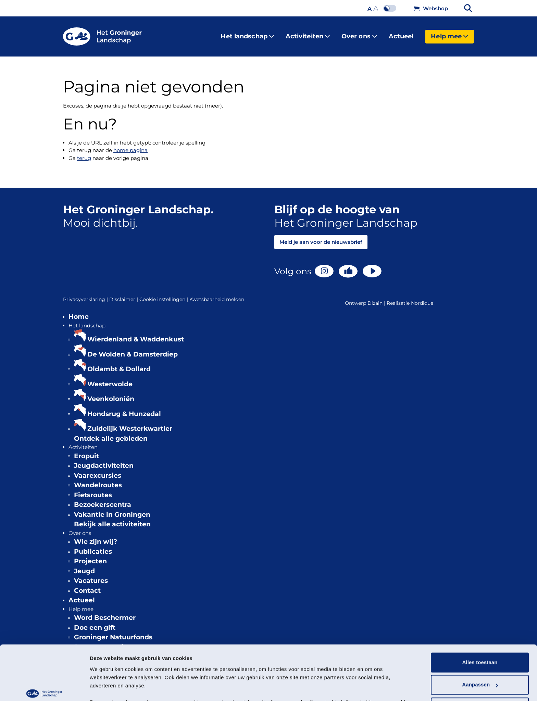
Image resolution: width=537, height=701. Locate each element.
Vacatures (91, 575)
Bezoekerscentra (102, 499)
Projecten (90, 556)
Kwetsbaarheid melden (216, 294)
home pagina (130, 144)
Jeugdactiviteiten (104, 460)
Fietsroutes (93, 489)
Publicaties (93, 546)
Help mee (449, 33)
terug (84, 152)
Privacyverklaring (86, 294)
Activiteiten (308, 33)
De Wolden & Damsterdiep (132, 349)
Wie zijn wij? (95, 536)
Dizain (375, 298)
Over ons (359, 33)
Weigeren (479, 665)
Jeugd (84, 565)
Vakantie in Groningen (112, 509)
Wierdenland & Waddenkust (135, 334)
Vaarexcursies (97, 470)
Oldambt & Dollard (119, 363)
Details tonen (106, 687)
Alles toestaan (479, 621)
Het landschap (247, 33)
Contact (87, 585)
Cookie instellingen (164, 294)
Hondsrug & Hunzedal (124, 408)
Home (78, 311)
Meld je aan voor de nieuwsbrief (320, 236)
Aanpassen (480, 643)
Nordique (422, 298)
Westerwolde (110, 379)
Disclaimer (124, 294)
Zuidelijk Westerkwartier (129, 423)
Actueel (401, 33)
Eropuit (86, 450)
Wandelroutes (98, 480)
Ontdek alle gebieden (111, 433)
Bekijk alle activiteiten (112, 519)
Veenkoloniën (110, 393)
